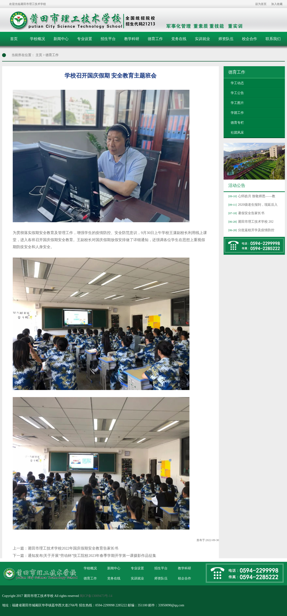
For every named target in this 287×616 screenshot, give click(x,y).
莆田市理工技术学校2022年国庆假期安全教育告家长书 (73, 548)
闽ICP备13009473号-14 (96, 596)
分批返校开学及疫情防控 (250, 230)
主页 (39, 55)
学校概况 (37, 39)
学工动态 (237, 83)
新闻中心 (61, 39)
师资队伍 (226, 39)
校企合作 (249, 39)
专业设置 (84, 39)
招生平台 (108, 39)
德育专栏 (237, 122)
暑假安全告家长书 (245, 213)
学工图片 (237, 103)
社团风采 (237, 132)
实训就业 (202, 39)
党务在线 (178, 39)
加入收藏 (277, 4)
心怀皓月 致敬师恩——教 (251, 196)
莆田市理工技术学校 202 (250, 221)
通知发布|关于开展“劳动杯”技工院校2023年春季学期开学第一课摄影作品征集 (92, 556)
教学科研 (131, 39)
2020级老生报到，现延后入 (252, 204)
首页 (14, 39)
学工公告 (237, 93)
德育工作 (155, 39)
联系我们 (273, 39)
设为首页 (260, 4)
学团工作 (237, 113)
